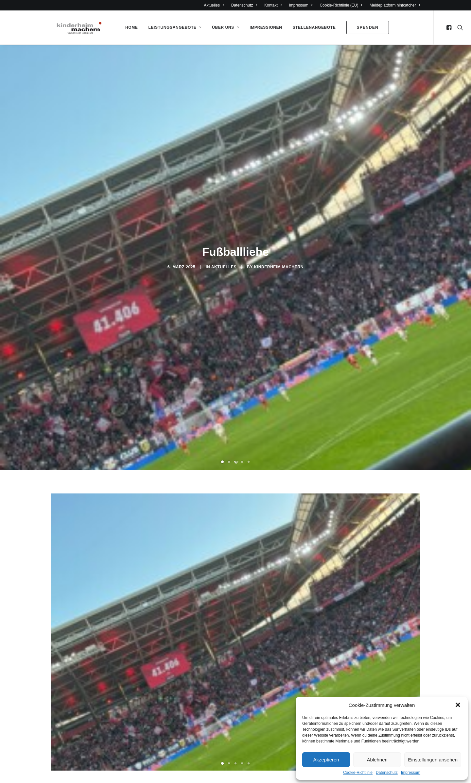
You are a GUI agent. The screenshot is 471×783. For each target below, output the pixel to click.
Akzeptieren (326, 759)
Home (131, 27)
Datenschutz (387, 772)
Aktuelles (214, 5)
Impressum (410, 772)
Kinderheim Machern (278, 267)
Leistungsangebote (174, 27)
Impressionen (266, 27)
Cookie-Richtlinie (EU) (341, 5)
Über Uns (225, 27)
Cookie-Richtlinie (358, 772)
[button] (458, 705)
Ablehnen (377, 759)
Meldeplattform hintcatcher (395, 5)
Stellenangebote (314, 27)
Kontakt (273, 5)
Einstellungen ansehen (433, 759)
